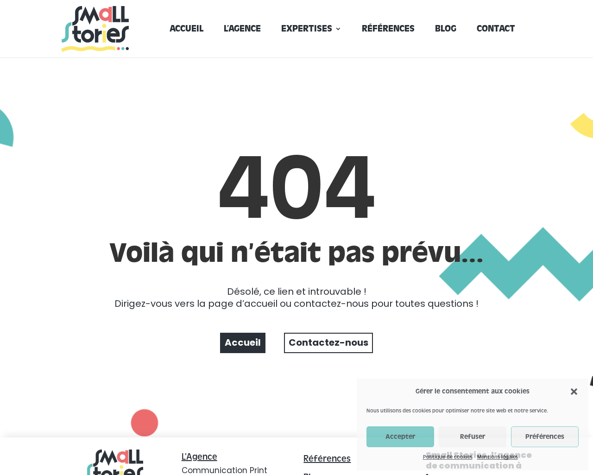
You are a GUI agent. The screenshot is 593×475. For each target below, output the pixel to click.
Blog (445, 29)
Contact (496, 29)
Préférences (544, 437)
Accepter (400, 437)
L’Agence (199, 456)
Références (388, 29)
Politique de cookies (448, 457)
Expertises (306, 29)
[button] (574, 391)
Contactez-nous (328, 342)
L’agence (242, 29)
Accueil (186, 29)
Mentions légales (497, 457)
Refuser (472, 437)
